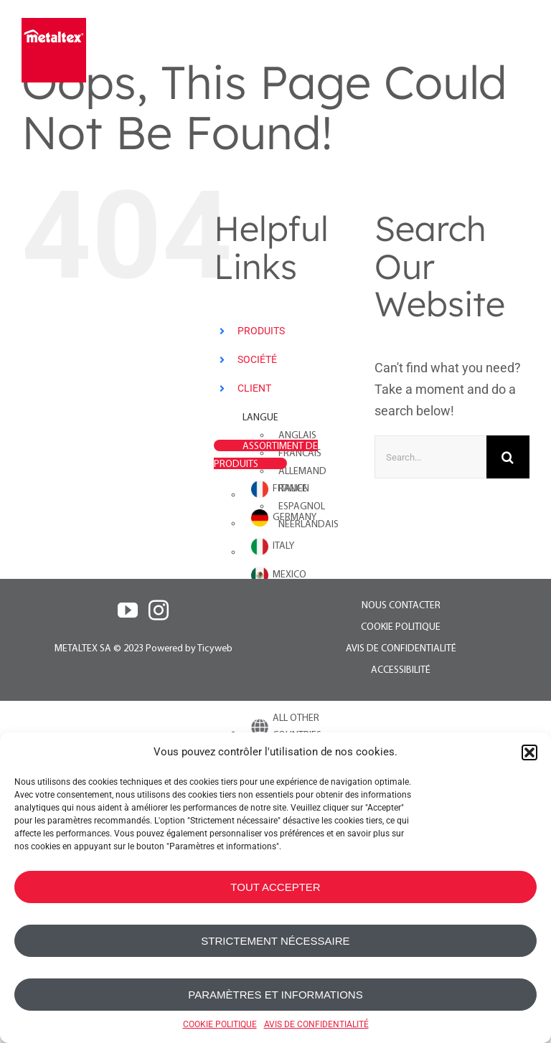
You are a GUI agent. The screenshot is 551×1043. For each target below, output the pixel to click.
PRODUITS (261, 330)
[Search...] (430, 456)
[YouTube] (128, 610)
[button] (529, 752)
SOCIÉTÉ (257, 359)
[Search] (507, 456)
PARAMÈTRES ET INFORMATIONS (275, 994)
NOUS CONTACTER (401, 605)
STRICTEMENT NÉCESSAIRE (275, 941)
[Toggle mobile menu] (520, 48)
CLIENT (254, 388)
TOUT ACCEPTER (275, 887)
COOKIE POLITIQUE (220, 1024)
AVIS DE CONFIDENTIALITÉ (316, 1024)
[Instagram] (159, 610)
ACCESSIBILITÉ (400, 670)
